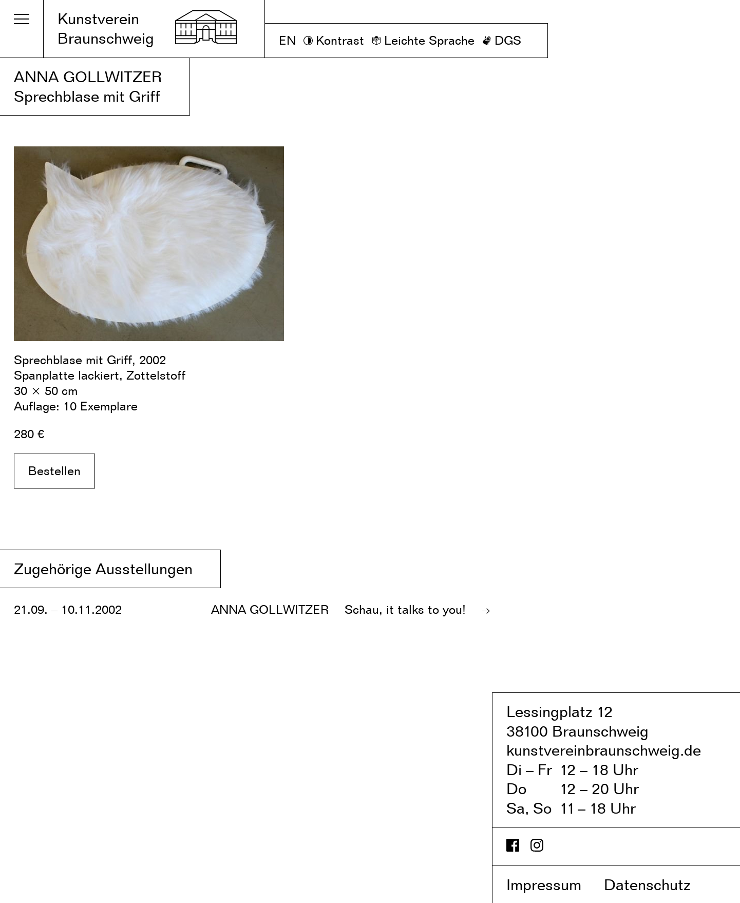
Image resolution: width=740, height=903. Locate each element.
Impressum (553, 884)
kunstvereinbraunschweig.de (603, 750)
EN (287, 40)
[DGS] (501, 40)
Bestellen (54, 470)
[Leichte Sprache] (423, 40)
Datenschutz (658, 884)
